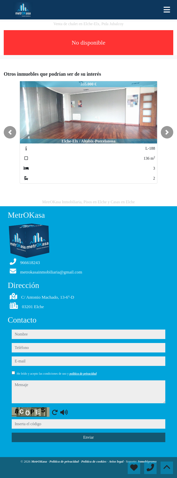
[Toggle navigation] (167, 9)
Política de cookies (94, 461)
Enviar (88, 437)
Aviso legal (116, 461)
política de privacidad (83, 373)
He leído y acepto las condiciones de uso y (57, 373)
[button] (10, 132)
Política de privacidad (64, 461)
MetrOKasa (39, 461)
